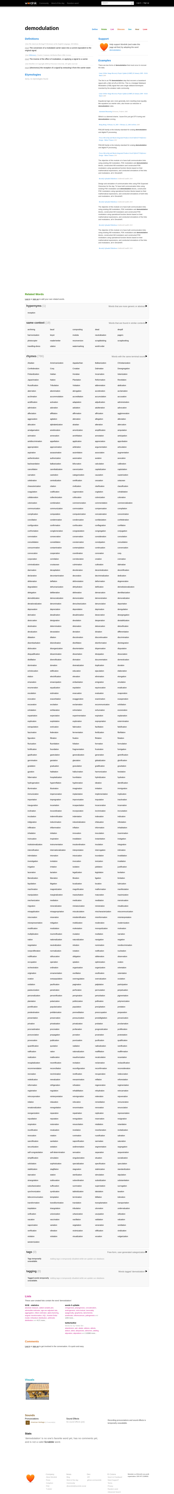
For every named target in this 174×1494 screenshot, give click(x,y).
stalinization (100, 1169)
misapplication (33, 912)
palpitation (99, 984)
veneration (99, 1225)
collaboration (33, 497)
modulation (54, 928)
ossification (99, 973)
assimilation (77, 453)
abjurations (77, 1333)
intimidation (32, 856)
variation (53, 1225)
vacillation (77, 1219)
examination (100, 699)
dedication (122, 576)
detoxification (123, 626)
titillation (98, 1197)
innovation (77, 833)
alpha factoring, (53, 1313)
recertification (55, 1063)
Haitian (53, 374)
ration (52, 1051)
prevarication (123, 1018)
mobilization (77, 923)
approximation (56, 447)
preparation (122, 1012)
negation (121, 940)
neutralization (55, 945)
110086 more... (90, 1333)
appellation (54, 441)
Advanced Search (114, 1492)
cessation (99, 480)
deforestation (78, 581)
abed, (73, 1331)
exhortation (77, 710)
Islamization (122, 374)
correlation (54, 559)
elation (30, 676)
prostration (99, 1035)
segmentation (100, 1147)
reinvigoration (78, 1096)
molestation (77, 928)
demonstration (101, 598)
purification (99, 1040)
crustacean (54, 565)
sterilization (77, 1175)
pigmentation (123, 996)
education (77, 671)
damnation (32, 570)
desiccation (32, 620)
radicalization (100, 1046)
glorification (122, 760)
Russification (33, 385)
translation (77, 1203)
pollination (99, 1001)
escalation (32, 693)
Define (95, 29)
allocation (32, 425)
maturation (99, 895)
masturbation (78, 895)
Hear (137, 29)
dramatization (78, 665)
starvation (32, 1175)
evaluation (99, 693)
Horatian (76, 374)
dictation (98, 632)
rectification (77, 1074)
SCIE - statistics (32, 1305)
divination (77, 660)
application (77, 441)
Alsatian (31, 363)
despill (120, 329)
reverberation (100, 1130)
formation (99, 744)
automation (77, 458)
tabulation (99, 1191)
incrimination (100, 811)
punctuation (77, 1040)
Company (50, 1474)
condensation (78, 520)
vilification (99, 1231)
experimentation (79, 716)
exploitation (55, 721)
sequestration (123, 1152)
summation (77, 1186)
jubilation (99, 867)
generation (99, 755)
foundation (54, 749)
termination (77, 1197)
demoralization (124, 598)
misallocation (123, 906)
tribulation (77, 1208)
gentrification (123, 755)
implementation (101, 794)
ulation (53, 346)
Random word (73, 3)
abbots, (93, 1328)
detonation (77, 626)
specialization (78, 1164)
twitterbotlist (70, 1323)
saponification (78, 1141)
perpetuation (123, 990)
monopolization (101, 928)
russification (100, 1136)
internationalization (58, 850)
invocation (77, 861)
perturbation (100, 996)
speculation (122, 1164)
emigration (99, 682)
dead (97, 329)
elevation (76, 676)
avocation (122, 458)
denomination (55, 604)
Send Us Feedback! (115, 1477)
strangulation (33, 1180)
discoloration (78, 637)
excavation (32, 704)
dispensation (100, 648)
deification (99, 587)
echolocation (33, 671)
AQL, (45, 1315)
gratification (100, 766)
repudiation (32, 1119)
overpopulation (56, 979)
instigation (122, 839)
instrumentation (56, 844)
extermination (123, 721)
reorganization (33, 1113)
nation (30, 940)
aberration (32, 391)
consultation (123, 542)
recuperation (100, 1074)
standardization (124, 1169)
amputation (122, 430)
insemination (123, 833)
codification (54, 492)
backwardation (34, 464)
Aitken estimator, (41, 1313)
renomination (78, 1108)
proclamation (123, 1024)
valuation (121, 1219)
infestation (122, 822)
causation (99, 475)
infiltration (32, 828)
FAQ (47, 1486)
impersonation (56, 794)
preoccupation (101, 1012)
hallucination (78, 772)
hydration (121, 777)
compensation (101, 508)
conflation (122, 525)
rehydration (99, 1091)
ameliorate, (69, 1315)
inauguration (33, 805)
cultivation (99, 565)
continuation (100, 548)
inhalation (32, 833)
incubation (32, 816)
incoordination (56, 811)
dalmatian (122, 565)
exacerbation (55, 699)
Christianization (124, 363)
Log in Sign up (143, 3)
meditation (99, 900)
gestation (54, 760)
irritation (53, 867)
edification (54, 671)
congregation (100, 531)
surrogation (122, 1186)
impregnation (55, 800)
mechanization (34, 900)
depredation (77, 609)
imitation (98, 788)
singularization (79, 1158)
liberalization (33, 878)
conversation (123, 548)
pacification (54, 984)
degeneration (123, 581)
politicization (78, 1001)
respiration (32, 1124)
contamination (56, 548)
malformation (100, 889)
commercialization (125, 503)
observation (122, 956)
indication (122, 816)
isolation (76, 867)
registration (32, 1091)
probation (99, 1024)
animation (32, 436)
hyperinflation (55, 783)
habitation (54, 772)
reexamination (78, 1080)
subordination (78, 1180)
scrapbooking (123, 341)
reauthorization (79, 1057)
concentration (123, 514)
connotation (32, 536)
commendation (101, 503)
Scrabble (49, 1442)
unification (32, 1214)
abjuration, (69, 1333)
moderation (99, 923)
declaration (32, 576)
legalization (77, 872)
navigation (99, 940)
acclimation (32, 397)
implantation (78, 794)
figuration (31, 738)
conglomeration (56, 531)
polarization (55, 1001)
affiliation (54, 413)
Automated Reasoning (105, 111)
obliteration (99, 956)
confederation (123, 520)
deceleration (78, 570)
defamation (32, 581)
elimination (99, 676)
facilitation (99, 727)
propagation (55, 1035)
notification (99, 951)
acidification (32, 402)
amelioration (55, 430)
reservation (99, 1119)
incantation (54, 805)
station (53, 1175)
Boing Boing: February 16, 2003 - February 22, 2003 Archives (117, 124)
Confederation (33, 369)
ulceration (99, 1208)
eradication (122, 688)
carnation (31, 475)
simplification (33, 1158)
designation (55, 620)
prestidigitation (101, 1018)
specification (100, 1164)
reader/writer (55, 341)
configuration (33, 525)
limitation (121, 878)
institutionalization (35, 844)
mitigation (54, 923)
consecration (55, 536)
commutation (78, 508)
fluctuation (32, 744)
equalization (55, 688)
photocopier (32, 341)
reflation (98, 1080)
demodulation (115, 50)
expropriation (100, 721)
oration (120, 962)
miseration (54, 917)
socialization (123, 1158)
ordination (54, 968)
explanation (122, 716)
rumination (77, 1136)
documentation (101, 660)
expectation (55, 716)
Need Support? (113, 1480)
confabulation (100, 520)
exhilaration (55, 710)
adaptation (77, 402)
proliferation (122, 1029)
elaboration (122, 671)
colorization (32, 503)
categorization (78, 475)
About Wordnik (51, 1477)
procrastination (34, 1029)
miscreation (32, 917)
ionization (99, 861)
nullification (32, 956)
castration (54, 475)
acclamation (123, 391)
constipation (100, 542)
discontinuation (101, 637)
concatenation (101, 514)
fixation (76, 738)
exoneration (122, 710)
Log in (27, 299)
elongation (122, 676)
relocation (77, 1102)
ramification (122, 1046)
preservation (55, 1018)
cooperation (55, 553)
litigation (53, 884)
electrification (55, 676)
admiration (32, 408)
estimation (54, 693)
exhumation (100, 710)
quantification (33, 1046)
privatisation (55, 1024)
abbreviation (100, 385)
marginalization (56, 895)
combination (55, 503)
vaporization (33, 1225)
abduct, (68, 1331)
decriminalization (102, 576)
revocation (32, 1136)
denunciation (100, 604)
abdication (122, 385)
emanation (32, 682)
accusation (122, 397)
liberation (54, 878)
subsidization (100, 1180)
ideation (98, 783)
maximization (123, 895)
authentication (33, 458)
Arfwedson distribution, (39, 1318)
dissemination (56, 654)
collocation (77, 497)
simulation (54, 1158)
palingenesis (90, 1315)
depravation (32, 609)
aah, (77, 1328)
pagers (120, 335)
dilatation (31, 637)
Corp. (52, 369)
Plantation (77, 380)
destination (32, 626)
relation (31, 1102)
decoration (77, 576)
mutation (76, 934)
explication (32, 721)
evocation (32, 699)
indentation (77, 816)
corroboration (78, 559)
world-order (100, 346)
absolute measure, (32, 1308)
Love (145, 29)
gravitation (122, 766)
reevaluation (55, 1080)
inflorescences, (79, 1315)
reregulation (77, 1119)
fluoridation (54, 744)
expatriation (32, 716)
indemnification (56, 816)
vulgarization (123, 1236)
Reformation (100, 380)
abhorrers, (89, 1331)
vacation (31, 1219)
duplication (99, 665)
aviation (98, 458)
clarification (99, 486)
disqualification (34, 654)
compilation (122, 508)
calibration (122, 464)
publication (54, 1040)
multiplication (33, 934)
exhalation (32, 710)
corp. (120, 553)
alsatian (76, 425)
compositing (78, 329)
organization (100, 968)
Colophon (49, 1483)
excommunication (102, 704)
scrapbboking (100, 341)
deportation (122, 604)
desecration (100, 615)
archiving (31, 329)
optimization (100, 962)
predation (121, 1007)
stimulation (99, 1175)
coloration (122, 497)
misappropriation (57, 912)
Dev (88, 1474)
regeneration (100, 1085)
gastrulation (55, 755)
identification (123, 783)
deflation (53, 581)
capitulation (122, 469)
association (99, 453)
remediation (100, 1102)
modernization (123, 923)
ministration (100, 906)
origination (32, 973)
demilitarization (124, 593)
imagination (77, 788)
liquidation (32, 884)
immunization (33, 794)
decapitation (55, 570)
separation (99, 1152)
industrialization (79, 822)
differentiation (123, 632)
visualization (78, 1236)
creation (98, 559)
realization (32, 1057)
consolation (122, 536)
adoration (54, 408)
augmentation (123, 453)
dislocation (32, 648)
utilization (121, 1214)
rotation (53, 1136)
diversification (55, 660)
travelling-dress (34, 346)
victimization (78, 1231)
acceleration (100, 391)
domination (32, 665)
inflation (76, 828)
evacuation (77, 693)
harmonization (101, 772)
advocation (122, 408)
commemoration (79, 503)
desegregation (123, 615)
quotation (54, 1046)
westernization (34, 1242)
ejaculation (99, 671)
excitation (54, 704)
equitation (77, 688)
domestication (123, 660)
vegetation (77, 1225)
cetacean (121, 480)
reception (31, 313)
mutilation (99, 934)
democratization (56, 598)
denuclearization (79, 604)
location (98, 884)
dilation (53, 637)
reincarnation (123, 1091)
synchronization (34, 1191)
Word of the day (57, 3)
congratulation (78, 531)
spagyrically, (70, 1313)
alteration (99, 425)
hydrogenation (33, 783)
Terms (110, 1483)
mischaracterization (103, 912)
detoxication (100, 626)
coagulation (32, 492)
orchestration (33, 968)
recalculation (100, 1057)
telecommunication (35, 1197)
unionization (55, 1214)
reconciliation (55, 1068)
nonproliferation (34, 951)
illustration (54, 788)
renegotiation (55, 1108)
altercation (122, 425)
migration (31, 906)
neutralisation (100, 335)
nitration (76, 945)
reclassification (124, 1063)
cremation (122, 559)
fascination (32, 732)
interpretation (78, 850)
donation (53, 665)
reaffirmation (123, 1051)
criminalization (33, 565)
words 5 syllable (72, 1305)
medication (77, 900)
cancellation (32, 469)
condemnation (56, 520)
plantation (32, 1001)
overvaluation (100, 979)
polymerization (124, 1001)
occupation (32, 962)
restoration (54, 1124)
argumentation (101, 447)
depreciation (55, 609)
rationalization (78, 1051)
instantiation (100, 839)
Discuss (121, 29)
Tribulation (54, 385)
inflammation (55, 828)
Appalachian (78, 363)
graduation (54, 766)
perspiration (77, 996)
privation (31, 1024)
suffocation (54, 1186)
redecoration (123, 1074)
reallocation (55, 1057)
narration (121, 934)
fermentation (78, 732)
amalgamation (33, 430)
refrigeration (55, 1085)
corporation (32, 559)
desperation (100, 620)
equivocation (100, 688)
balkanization (55, 464)
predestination (33, 1012)
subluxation (55, 1180)
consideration (100, 536)
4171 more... (41, 1320)
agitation (53, 419)
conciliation (32, 520)
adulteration (100, 408)
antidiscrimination (35, 441)
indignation (32, 822)
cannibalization (56, 469)
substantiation (123, 1180)
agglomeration (123, 413)
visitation (53, 1236)
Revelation (122, 380)
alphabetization (56, 425)
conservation (78, 536)
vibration (53, 1231)
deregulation (123, 609)
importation (32, 800)
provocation (32, 1040)
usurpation (99, 1214)
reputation (54, 1119)
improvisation (78, 800)
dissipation (99, 654)
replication (99, 1113)
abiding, (96, 1331)
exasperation (123, 699)
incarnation (122, 805)
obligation (77, 956)
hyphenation (78, 783)
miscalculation (78, 912)
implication (122, 794)
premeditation (78, 1012)
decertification (123, 570)
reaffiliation (99, 1051)
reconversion (78, 341)
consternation (78, 542)
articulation (122, 447)
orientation (122, 968)
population (77, 1007)
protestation (122, 1035)
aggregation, (30, 1313)
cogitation (99, 492)
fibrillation (122, 732)
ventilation (122, 1225)
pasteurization (33, 990)
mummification (56, 934)
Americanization (56, 363)
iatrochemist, (88, 1313)
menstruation (123, 900)
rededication (33, 1080)
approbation (122, 441)
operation (54, 962)
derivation (32, 615)
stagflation (54, 1169)
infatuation (99, 822)
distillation (32, 660)
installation (77, 839)
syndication (54, 1191)
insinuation (32, 839)
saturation (122, 1141)
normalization (55, 951)
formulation (122, 744)
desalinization (78, 615)
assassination (55, 453)
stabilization (32, 1169)
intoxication (77, 856)
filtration (53, 738)
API (88, 1477)
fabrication (77, 727)
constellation (55, 542)
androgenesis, (70, 1310)
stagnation (77, 1169)
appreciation (100, 441)
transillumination (57, 1203)
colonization (100, 497)
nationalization (56, 940)
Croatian (76, 369)
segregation (122, 1147)
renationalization (34, 1108)
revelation (77, 1130)
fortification (32, 749)
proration (76, 1035)
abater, (81, 1328)
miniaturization (79, 906)
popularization (56, 1007)
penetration (54, 990)
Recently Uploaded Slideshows (108, 178)
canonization (78, 469)
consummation (34, 548)
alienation (77, 419)
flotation (121, 738)
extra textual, (81, 1310)
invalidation (122, 856)
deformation (100, 581)
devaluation (32, 632)
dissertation (77, 654)
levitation (121, 872)
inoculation (99, 833)
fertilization (99, 732)
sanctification (33, 1141)
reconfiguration (79, 1068)
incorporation (78, 811)
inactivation (122, 800)
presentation (33, 1018)
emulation (122, 682)
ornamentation (56, 973)
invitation (54, 861)
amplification (100, 430)
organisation (78, 968)
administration (123, 402)
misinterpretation (124, 917)
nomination (99, 945)
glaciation (77, 760)
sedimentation (78, 1147)
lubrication (122, 884)
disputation (122, 648)
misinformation (101, 917)
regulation (54, 1091)
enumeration (33, 688)
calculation (99, 464)
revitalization (123, 1130)
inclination (32, 811)
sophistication (55, 1164)
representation (124, 1113)
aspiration (32, 453)
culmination (77, 565)
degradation (32, 587)
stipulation (122, 1175)
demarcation (100, 593)
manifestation (123, 889)
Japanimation (33, 380)
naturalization (78, 940)
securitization (33, 1147)
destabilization (123, 620)
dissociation (122, 654)
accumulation (100, 397)
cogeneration (78, 492)
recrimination (55, 1074)
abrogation (77, 391)
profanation (77, 1029)
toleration (121, 1197)
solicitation (32, 1164)
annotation (99, 436)
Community (44, 3)
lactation (53, 872)
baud (52, 329)
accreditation (78, 397)
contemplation (78, 548)
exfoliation (122, 704)
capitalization (100, 469)
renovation (99, 1108)
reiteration (99, 1096)
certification (77, 480)
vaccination (54, 1219)
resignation (122, 1119)
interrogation (100, 850)
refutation (76, 1085)
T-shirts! (49, 1489)
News (68, 1474)
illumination (32, 788)
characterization (34, 486)
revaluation (54, 1130)
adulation (76, 408)
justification (122, 867)
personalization (34, 996)
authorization (55, 458)
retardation (122, 1124)
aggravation (32, 419)
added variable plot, (46, 1308)
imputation (99, 800)
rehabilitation (78, 1091)
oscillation (77, 973)
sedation (53, 1147)
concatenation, (91, 1308)
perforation (77, 990)
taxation (121, 1191)
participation (123, 984)
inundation (99, 856)
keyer (52, 335)
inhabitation (122, 828)
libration (76, 878)
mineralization (56, 906)
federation (54, 732)
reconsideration (124, 1068)
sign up (36, 299)
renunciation (123, 1108)
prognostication (101, 1029)
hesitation (122, 772)
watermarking (78, 346)
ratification (32, 1051)
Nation (53, 380)
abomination (55, 391)
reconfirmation (101, 1068)
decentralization (101, 570)
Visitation (76, 385)
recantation (122, 1057)
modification (33, 928)
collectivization (56, 497)
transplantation (101, 1203)
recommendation (34, 1068)
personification (56, 996)
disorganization (56, 648)
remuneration (123, 1102)
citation (53, 486)
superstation (100, 1186)
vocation (98, 1236)
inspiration (54, 839)
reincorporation (34, 1096)
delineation (77, 593)
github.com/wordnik (94, 1480)
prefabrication (55, 1012)
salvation (121, 1136)
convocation (33, 553)
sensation (77, 1152)
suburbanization (34, 1186)
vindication (122, 1231)
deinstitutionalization (126, 587)
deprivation (99, 609)
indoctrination (55, 822)
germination (32, 760)
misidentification (79, 917)
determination (55, 626)
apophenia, (79, 1313)
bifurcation (77, 464)
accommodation (56, 397)
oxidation (31, 984)
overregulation (78, 979)
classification (123, 486)
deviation (76, 632)
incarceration (100, 805)
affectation (32, 413)
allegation (99, 419)
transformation (34, 1203)
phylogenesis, (80, 1308)
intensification (33, 850)
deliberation (55, 593)
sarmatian (99, 1141)
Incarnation (99, 374)
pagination (77, 984)
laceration (32, 872)
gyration (31, 772)
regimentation (123, 1085)
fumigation (122, 749)
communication (34, 508)
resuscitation (78, 1124)
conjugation (122, 531)
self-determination (57, 1152)
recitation (76, 1063)
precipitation (100, 1007)
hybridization (100, 777)
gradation (31, 766)
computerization (79, 514)
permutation (100, 990)
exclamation (78, 704)
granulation (77, 766)
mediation (54, 900)
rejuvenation (123, 1096)
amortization (78, 430)
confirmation (55, 525)
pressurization (78, 1018)
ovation (31, 979)
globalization (100, 760)
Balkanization (100, 363)
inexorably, (90, 1310)
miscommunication (125, 912)
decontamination (57, 576)
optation (76, 962)
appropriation (33, 447)
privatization (78, 1024)
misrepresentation (35, 923)
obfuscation (55, 956)
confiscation (77, 525)
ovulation (121, 979)
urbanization (78, 1214)
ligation (98, 878)
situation (98, 1158)
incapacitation (78, 805)
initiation (53, 833)
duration (121, 665)
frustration (99, 749)
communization (56, 508)
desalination (55, 615)
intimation (122, 850)
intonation (54, 856)
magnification (78, 889)
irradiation (122, 861)
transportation (123, 1203)
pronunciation (33, 1035)
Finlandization (33, 374)
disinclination (55, 643)
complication (33, 514)
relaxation (54, 1102)
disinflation (77, 643)
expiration (99, 716)
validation (99, 1219)
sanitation (54, 1141)
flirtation (98, 738)
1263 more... (69, 1318)
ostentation (122, 973)
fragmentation (78, 749)
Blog (68, 1477)
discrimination (123, 637)
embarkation (78, 682)
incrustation (122, 811)
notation (76, 951)
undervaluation (124, 1208)
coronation (99, 553)
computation (55, 514)
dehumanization (56, 587)
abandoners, (70, 1328)
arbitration (77, 447)
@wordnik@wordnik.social (76, 1486)
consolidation (33, 542)
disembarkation (34, 643)
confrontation (33, 531)
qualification (122, 1040)
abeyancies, (80, 1331)
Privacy (110, 1486)
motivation (122, 928)
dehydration (77, 587)
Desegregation (124, 369)
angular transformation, (34, 1315)
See (130, 29)
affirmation (77, 413)
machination (33, 889)
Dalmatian (99, 369)
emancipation (55, 682)
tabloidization (78, 1191)
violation (31, 1236)
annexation (54, 436)
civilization (77, 486)
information (99, 828)
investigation (33, 861)
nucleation (122, 951)
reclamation (100, 1063)
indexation (99, 816)
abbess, (87, 1328)
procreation (54, 1029)
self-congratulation (35, 1152)
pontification (33, 1007)
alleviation (122, 419)
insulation (99, 844)
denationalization (35, 604)
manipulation (33, 895)
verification (32, 1231)
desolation (77, 620)
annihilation (77, 436)
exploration (77, 721)
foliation (76, 744)
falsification (122, 727)
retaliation (99, 1124)
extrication (54, 727)
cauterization (123, 475)
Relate (104, 29)
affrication (99, 413)
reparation (54, 1113)
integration (122, 844)
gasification (32, 755)
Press (48, 1480)
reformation (32, 1085)
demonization (78, 598)
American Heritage (38, 1422)
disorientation (78, 648)
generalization (78, 755)
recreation (32, 1074)
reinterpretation (56, 1096)
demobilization (34, 598)
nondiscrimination (125, 945)
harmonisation (33, 335)
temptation (54, 1197)
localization (77, 884)
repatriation (77, 1113)
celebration (32, 480)
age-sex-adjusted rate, (49, 1310)
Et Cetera (111, 1474)
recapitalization (34, 1063)
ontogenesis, (70, 1308)
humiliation (77, 777)
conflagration (100, 525)
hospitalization (56, 777)
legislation (99, 872)
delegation (32, 593)
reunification (33, 1130)
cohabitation (123, 492)
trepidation (32, 1208)
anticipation (122, 436)
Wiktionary (32, 55)
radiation (76, 1046)
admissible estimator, (33, 1310)
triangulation (55, 1208)
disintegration (123, 643)
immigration (122, 788)
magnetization (56, 889)
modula (76, 335)
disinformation (101, 643)
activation (54, 402)
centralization (55, 480)
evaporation (122, 693)
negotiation (32, 945)
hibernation (32, 777)
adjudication (100, 402)
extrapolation (33, 727)
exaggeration (78, 699)
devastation (55, 632)
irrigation (31, 867)
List (112, 29)
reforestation (123, 1080)
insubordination (79, 844)
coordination (78, 553)
